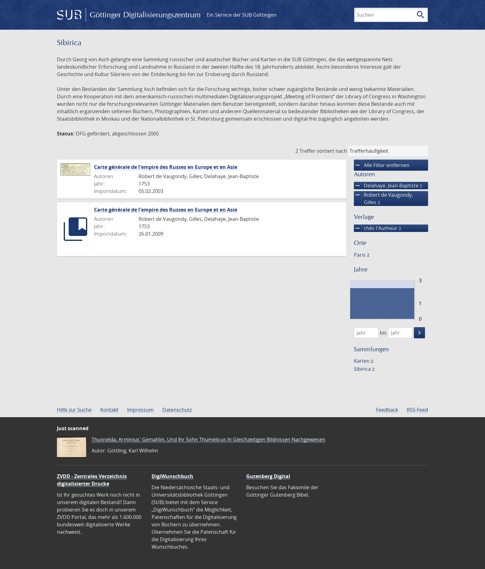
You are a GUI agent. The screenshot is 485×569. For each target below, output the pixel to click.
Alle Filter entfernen (382, 165)
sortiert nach (332, 151)
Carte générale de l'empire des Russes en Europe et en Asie (165, 167)
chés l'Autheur (377, 228)
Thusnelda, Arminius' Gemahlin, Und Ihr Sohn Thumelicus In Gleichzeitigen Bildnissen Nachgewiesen (208, 439)
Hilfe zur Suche (74, 409)
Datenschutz (177, 409)
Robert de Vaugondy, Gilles (383, 198)
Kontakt (109, 409)
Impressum (140, 409)
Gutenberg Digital (268, 476)
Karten (363, 360)
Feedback (387, 409)
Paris (361, 254)
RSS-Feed (417, 409)
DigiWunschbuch (172, 476)
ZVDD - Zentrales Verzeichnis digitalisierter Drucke (92, 480)
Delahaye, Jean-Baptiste (388, 185)
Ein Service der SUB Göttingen (242, 14)
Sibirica (364, 369)
